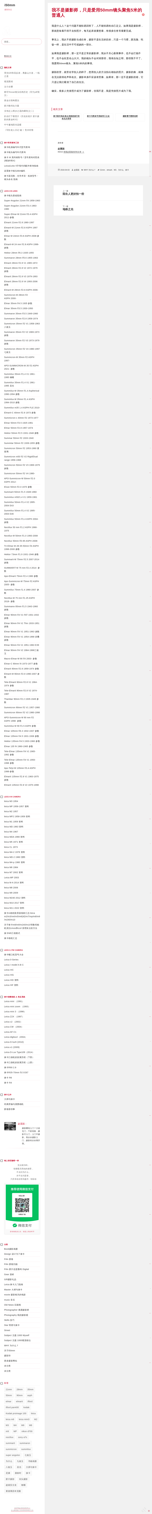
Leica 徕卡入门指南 (13, 1284)
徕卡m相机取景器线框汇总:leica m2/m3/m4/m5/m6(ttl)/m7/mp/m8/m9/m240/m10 (22, 916)
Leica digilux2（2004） (15, 1037)
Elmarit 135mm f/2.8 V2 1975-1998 (21, 785)
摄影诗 (7, 1355)
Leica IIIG (9, 975)
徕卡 (127, 170)
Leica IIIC (9, 970)
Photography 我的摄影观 (16, 1315)
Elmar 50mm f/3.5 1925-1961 (18, 423)
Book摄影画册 (11, 1249)
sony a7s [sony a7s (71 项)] (22, 1437)
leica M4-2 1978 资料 (14, 852)
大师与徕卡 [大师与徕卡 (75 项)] (31, 1467)
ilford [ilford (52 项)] (30, 1401)
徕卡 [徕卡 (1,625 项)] (28, 1473)
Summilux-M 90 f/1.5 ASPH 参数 (20, 726)
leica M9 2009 (11, 893)
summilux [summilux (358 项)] (26, 1449)
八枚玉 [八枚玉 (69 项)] (9, 1467)
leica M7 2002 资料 (13, 872)
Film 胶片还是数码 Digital (16, 1269)
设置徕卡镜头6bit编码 (14, 171)
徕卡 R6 (8, 1077)
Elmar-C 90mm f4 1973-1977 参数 (21, 663)
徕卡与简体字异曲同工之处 (98, 116)
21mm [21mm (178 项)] (9, 1389)
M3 (115, 170)
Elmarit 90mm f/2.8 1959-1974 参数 (21, 669)
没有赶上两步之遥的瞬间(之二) (19, 111)
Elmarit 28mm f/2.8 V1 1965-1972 (21, 263)
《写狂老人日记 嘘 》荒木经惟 (18, 130)
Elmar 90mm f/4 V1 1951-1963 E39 (21, 645)
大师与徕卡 (9, 1099)
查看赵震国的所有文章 (73, 152)
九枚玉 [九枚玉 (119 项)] (20, 1461)
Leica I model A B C (14, 965)
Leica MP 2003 (11, 877)
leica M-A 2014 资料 (14, 882)
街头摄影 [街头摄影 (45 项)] (23, 1479)
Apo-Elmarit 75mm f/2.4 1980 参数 (21, 576)
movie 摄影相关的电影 (15, 1294)
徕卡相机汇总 (10, 938)
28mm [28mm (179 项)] (20, 1389)
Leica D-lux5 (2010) (14, 1042)
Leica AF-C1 (10, 1032)
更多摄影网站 (10, 1361)
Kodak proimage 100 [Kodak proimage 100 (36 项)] (16, 1413)
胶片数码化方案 (11, 106)
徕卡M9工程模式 (12, 933)
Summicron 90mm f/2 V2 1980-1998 (22, 712)
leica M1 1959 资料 (13, 821)
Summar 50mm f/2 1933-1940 (19, 438)
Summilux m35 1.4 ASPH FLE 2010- (22, 407)
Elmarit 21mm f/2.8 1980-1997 (19, 222)
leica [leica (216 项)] (33, 1413)
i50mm (9, 5)
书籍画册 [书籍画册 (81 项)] (32, 1461)
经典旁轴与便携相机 (14, 1104)
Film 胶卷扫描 (11, 1264)
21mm (102, 170)
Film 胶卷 (8, 1259)
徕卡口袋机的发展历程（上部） (19, 1062)
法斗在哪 (8, 86)
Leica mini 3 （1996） (15, 1011)
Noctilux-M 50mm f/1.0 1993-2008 (21, 536)
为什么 (121, 170)
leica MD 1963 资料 (13, 826)
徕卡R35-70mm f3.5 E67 (16, 1072)
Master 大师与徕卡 (13, 1289)
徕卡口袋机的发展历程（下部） (19, 1057)
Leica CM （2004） (13, 1027)
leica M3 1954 (11, 801)
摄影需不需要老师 (130, 116)
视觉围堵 (8, 81)
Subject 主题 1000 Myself (16, 1335)
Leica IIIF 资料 (11, 985)
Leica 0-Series (11, 959)
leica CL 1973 (11, 847)
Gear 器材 (9, 1274)
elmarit (109, 170)
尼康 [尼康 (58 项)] (8, 1473)
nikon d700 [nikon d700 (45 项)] (27, 1431)
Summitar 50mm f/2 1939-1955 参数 (22, 443)
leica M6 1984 (11, 867)
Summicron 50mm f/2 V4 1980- (19, 473)
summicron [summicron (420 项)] (11, 1449)
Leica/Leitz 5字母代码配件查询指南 (21, 166)
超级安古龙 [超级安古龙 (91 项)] (11, 1485)
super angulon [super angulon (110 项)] (13, 1455)
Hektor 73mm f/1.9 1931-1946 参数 (21, 554)
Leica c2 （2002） (13, 1022)
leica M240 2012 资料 (15, 898)
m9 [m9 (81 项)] (7, 1431)
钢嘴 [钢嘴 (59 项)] (23, 1485)
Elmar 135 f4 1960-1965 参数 (18, 746)
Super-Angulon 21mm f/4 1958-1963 (22, 200)
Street (7, 1330)
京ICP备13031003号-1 (22, 1508)
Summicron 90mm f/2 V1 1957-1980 (22, 707)
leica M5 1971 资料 (13, 842)
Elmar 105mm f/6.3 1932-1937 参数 (21, 731)
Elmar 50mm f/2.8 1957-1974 (18, 428)
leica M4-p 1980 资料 (14, 862)
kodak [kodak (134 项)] (26, 1407)
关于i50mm (9, 1350)
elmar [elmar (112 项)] (8, 1401)
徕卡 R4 (8, 1083)
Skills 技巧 (9, 1320)
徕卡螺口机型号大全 (14, 954)
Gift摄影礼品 (10, 1279)
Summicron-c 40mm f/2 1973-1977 (21, 418)
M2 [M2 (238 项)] (35, 1419)
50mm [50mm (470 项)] (9, 1395)
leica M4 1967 (11, 832)
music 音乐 (9, 1300)
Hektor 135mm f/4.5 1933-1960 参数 (22, 741)
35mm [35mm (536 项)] (30, 1389)
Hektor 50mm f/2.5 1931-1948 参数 (21, 433)
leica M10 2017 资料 (14, 903)
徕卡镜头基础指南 (12, 195)
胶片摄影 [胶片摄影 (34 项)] (10, 1479)
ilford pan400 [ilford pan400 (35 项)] (12, 1407)
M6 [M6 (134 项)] (22, 1425)
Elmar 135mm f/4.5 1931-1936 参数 (21, 736)
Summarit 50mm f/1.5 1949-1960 (20, 492)
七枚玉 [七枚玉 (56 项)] (28, 1455)
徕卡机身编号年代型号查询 (17, 147)
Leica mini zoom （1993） (17, 1006)
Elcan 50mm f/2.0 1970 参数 (18, 487)
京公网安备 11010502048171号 (22, 1510)
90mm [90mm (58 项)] (20, 1395)
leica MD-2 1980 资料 (14, 857)
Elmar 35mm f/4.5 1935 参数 (18, 303)
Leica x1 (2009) (12, 1047)
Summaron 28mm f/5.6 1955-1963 (21, 258)
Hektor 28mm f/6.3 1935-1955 (19, 253)
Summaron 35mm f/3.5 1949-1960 (21, 313)
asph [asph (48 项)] (29, 1395)
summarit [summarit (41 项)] (10, 1443)
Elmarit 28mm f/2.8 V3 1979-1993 (21, 276)
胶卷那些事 (9, 1109)
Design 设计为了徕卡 (14, 1254)
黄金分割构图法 (11, 100)
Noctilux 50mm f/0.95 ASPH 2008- (21, 541)
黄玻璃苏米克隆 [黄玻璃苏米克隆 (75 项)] (13, 1491)
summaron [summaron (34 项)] (25, 1443)
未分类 (7, 1366)
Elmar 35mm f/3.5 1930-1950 (18, 308)
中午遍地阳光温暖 (12, 125)
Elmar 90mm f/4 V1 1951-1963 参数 (21, 631)
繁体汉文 (8, 56)
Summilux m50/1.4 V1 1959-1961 (20, 497)
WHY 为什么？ (11, 1345)
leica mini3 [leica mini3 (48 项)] (24, 1419)
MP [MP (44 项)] (15, 1431)
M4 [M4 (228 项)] (15, 1425)
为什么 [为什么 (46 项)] (9, 1461)
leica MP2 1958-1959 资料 (17, 816)
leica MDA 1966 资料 (14, 837)
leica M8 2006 (11, 887)
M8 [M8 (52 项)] (30, 1425)
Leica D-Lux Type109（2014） (19, 1052)
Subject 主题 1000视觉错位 (17, 1340)
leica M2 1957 (11, 811)
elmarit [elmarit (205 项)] (19, 1401)
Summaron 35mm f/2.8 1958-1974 (21, 318)
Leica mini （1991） (14, 1001)
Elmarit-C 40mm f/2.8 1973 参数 (20, 412)
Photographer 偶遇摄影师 (16, 1310)
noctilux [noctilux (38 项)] (9, 1437)
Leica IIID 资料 (11, 980)
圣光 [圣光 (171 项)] (19, 1467)
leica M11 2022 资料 (14, 908)
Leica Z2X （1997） (14, 1016)
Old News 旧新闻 (12, 1305)
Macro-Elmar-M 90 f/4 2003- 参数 (20, 658)
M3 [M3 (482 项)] (7, 1425)
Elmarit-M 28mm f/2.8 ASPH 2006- (21, 290)
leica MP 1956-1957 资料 (16, 806)
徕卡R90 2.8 (10, 1067)
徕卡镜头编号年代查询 (15, 152)
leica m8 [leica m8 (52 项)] (10, 1419)
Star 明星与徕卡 (12, 1325)
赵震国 (76, 170)
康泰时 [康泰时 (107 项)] (18, 1473)
